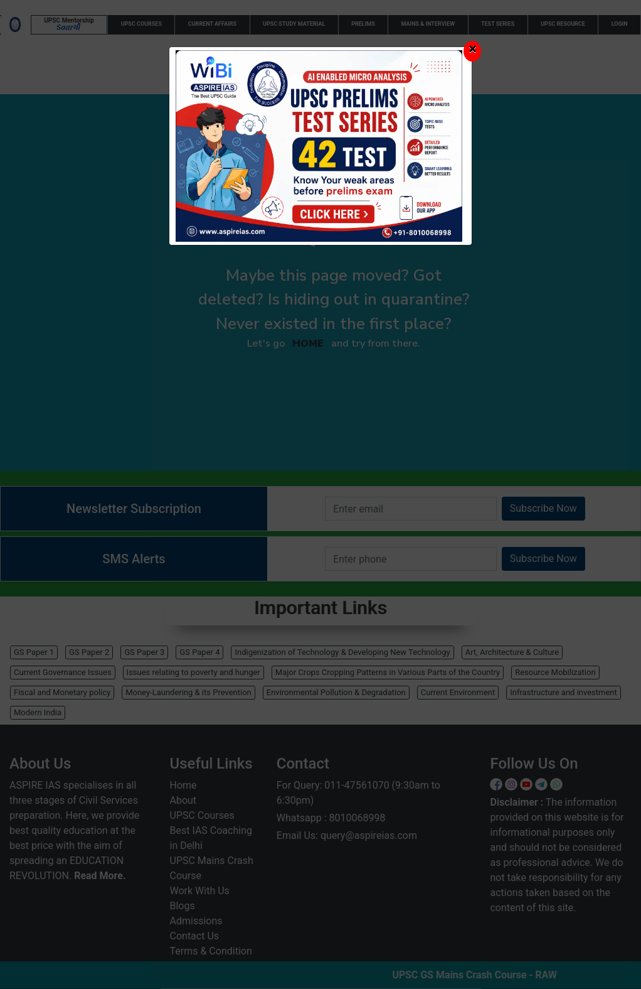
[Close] (472, 51)
